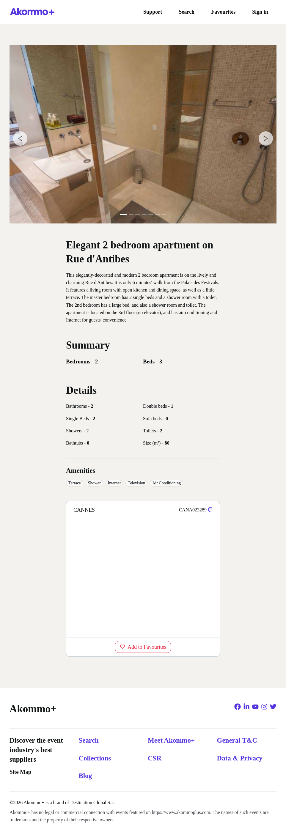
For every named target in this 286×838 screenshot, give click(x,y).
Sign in (260, 12)
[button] (210, 509)
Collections (95, 758)
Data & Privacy (240, 758)
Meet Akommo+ (171, 740)
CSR (154, 758)
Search (186, 12)
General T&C (237, 740)
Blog (85, 775)
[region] (143, 578)
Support (152, 12)
